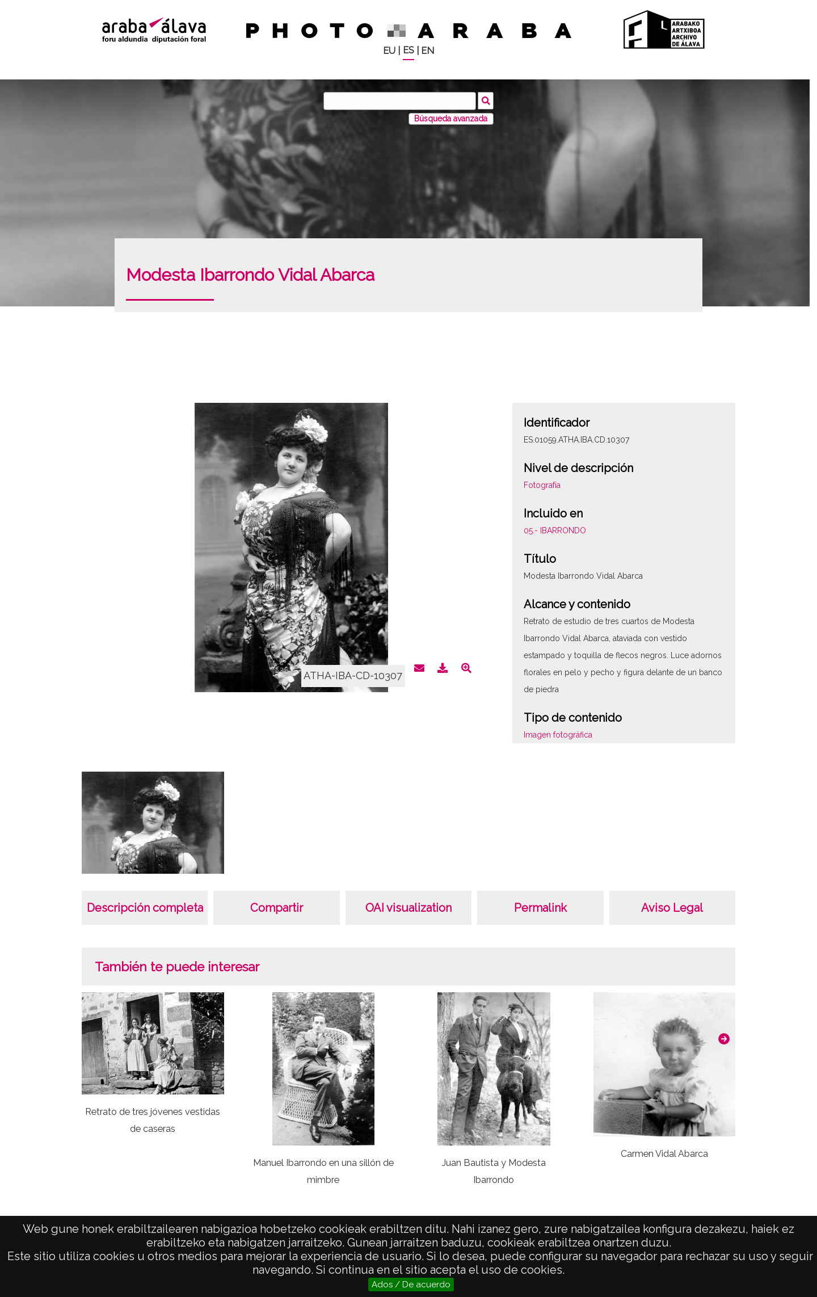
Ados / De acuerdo (411, 1284)
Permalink (540, 908)
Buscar (486, 100)
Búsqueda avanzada (450, 118)
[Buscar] (400, 101)
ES (408, 50)
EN (427, 50)
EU (389, 50)
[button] (724, 1039)
